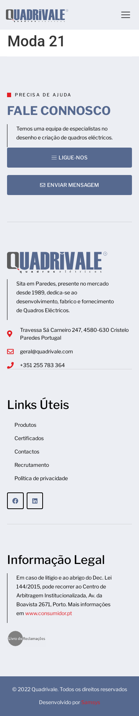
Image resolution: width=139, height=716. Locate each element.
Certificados (29, 438)
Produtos (25, 425)
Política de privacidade (41, 478)
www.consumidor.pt (48, 613)
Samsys (90, 702)
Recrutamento (31, 465)
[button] (125, 14)
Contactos (26, 451)
